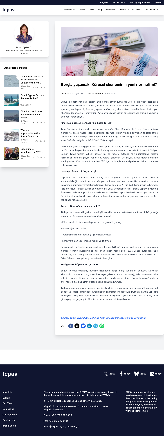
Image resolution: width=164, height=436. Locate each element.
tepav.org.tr (73, 426)
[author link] (24, 39)
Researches (111, 10)
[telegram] (95, 325)
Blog (100, 10)
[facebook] (70, 325)
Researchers (119, 2)
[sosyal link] (109, 373)
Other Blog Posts (15, 67)
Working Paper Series (140, 2)
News (91, 10)
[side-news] (24, 82)
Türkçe (158, 2)
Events (82, 10)
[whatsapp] (101, 325)
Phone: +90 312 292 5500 (57, 415)
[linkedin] (89, 325)
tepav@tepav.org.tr (54, 426)
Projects (104, 2)
